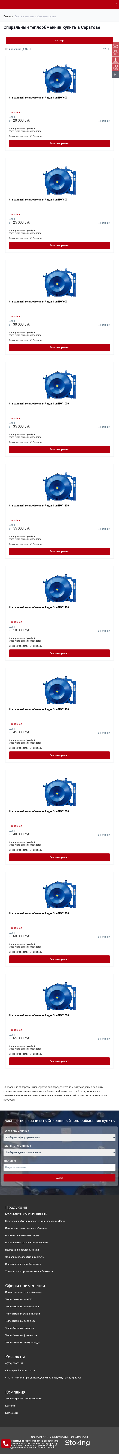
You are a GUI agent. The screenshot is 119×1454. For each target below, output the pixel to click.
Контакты (10, 1405)
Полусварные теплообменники (22, 1249)
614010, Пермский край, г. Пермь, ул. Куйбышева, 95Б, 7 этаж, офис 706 (43, 1377)
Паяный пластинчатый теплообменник (26, 1228)
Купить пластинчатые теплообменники (26, 1214)
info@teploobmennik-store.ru (20, 1370)
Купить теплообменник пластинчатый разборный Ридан (35, 1221)
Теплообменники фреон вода (21, 1335)
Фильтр (59, 40)
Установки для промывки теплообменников (29, 1271)
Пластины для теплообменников (23, 1264)
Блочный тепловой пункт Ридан (22, 1235)
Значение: (10, 1160)
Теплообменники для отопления (22, 1306)
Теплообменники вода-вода (20, 1321)
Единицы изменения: (17, 1145)
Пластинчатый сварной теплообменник (26, 1242)
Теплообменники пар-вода (19, 1328)
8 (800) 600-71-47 (14, 1363)
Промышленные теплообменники (23, 1292)
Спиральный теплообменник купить (24, 1257)
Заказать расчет (59, 143)
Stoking (60, 1437)
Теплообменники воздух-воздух (22, 1342)
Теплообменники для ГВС (18, 1299)
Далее (59, 1177)
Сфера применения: (16, 1131)
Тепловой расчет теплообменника (23, 1398)
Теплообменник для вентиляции (22, 1313)
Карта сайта (11, 1413)
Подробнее (15, 112)
